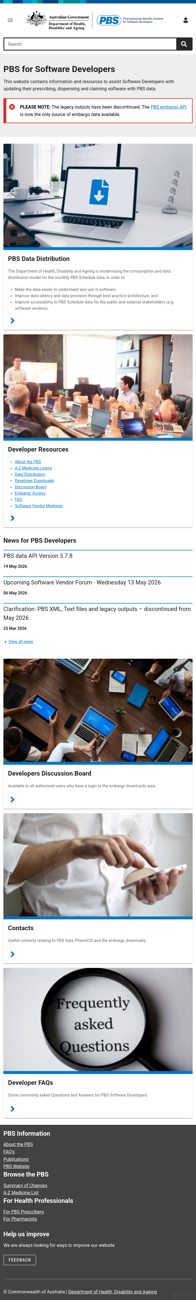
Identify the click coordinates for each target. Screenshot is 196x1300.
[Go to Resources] (98, 387)
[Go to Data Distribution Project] (98, 197)
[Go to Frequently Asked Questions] (98, 1021)
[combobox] (91, 44)
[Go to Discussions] (98, 712)
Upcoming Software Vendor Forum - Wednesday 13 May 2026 (82, 582)
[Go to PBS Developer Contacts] (98, 866)
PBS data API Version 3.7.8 (38, 555)
